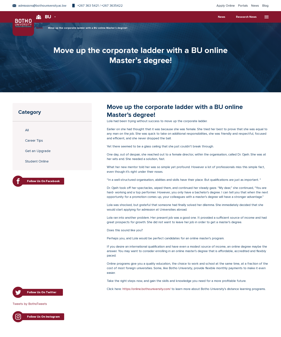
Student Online (37, 161)
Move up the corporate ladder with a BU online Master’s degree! (87, 27)
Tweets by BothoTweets (30, 304)
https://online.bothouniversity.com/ (146, 289)
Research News (246, 17)
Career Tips (34, 140)
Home (39, 27)
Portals (243, 6)
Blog (265, 6)
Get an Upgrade (38, 151)
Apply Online (225, 6)
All (27, 130)
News (255, 6)
